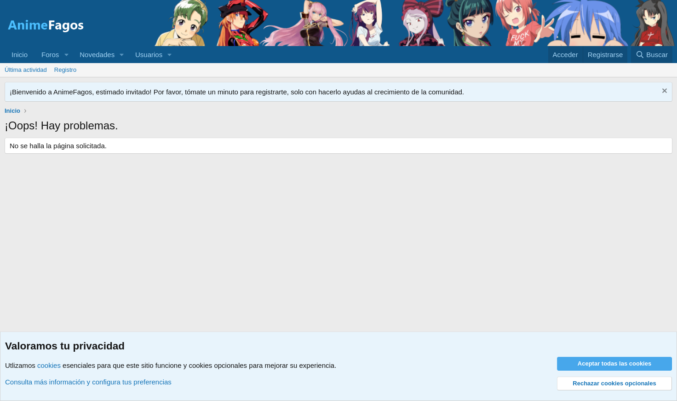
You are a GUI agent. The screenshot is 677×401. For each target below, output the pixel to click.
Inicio (19, 54)
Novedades (97, 54)
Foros (50, 54)
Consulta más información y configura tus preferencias (88, 382)
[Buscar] (651, 54)
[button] (66, 54)
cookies (49, 365)
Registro (65, 69)
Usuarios (148, 54)
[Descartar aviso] (663, 92)
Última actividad (26, 69)
